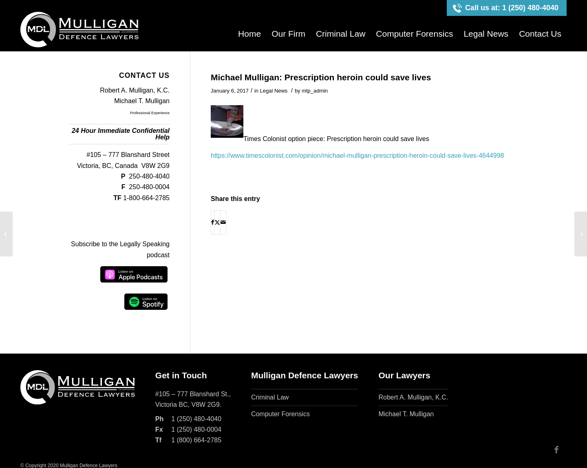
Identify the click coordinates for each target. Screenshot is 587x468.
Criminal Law (270, 397)
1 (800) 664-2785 (196, 440)
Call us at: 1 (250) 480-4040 (511, 8)
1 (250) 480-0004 (196, 429)
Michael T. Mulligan (142, 100)
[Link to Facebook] (556, 450)
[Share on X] (217, 222)
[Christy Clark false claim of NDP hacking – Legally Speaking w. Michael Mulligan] (580, 234)
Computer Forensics (280, 414)
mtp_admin (315, 91)
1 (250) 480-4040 (196, 418)
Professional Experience (150, 113)
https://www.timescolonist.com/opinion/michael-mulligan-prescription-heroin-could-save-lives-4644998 (357, 155)
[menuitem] (249, 33)
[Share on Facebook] (212, 222)
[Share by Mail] (223, 222)
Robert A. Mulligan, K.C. (135, 90)
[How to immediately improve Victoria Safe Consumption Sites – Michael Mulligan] (6, 234)
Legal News (274, 91)
